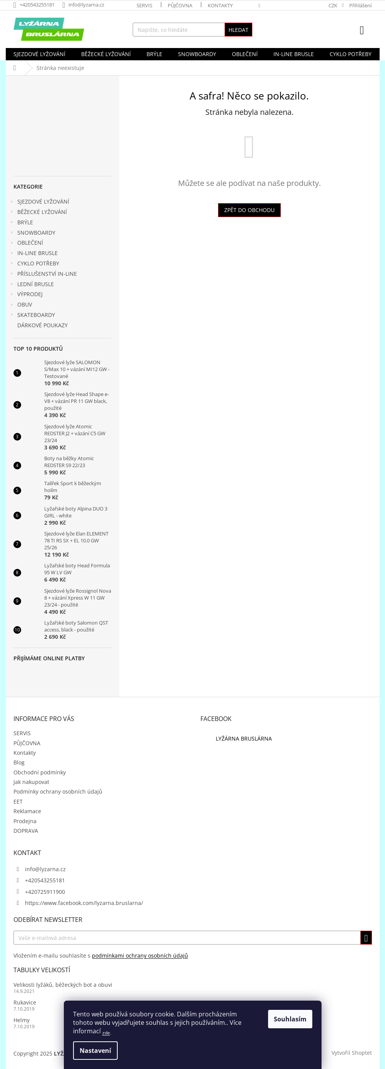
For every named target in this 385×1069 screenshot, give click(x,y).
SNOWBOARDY (32, 233)
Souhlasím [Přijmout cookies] (290, 1019)
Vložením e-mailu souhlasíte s (100, 955)
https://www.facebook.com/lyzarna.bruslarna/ (84, 903)
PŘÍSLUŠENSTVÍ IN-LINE (43, 274)
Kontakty (220, 5)
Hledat (238, 29)
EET (18, 801)
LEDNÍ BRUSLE (32, 285)
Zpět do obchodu (249, 210)
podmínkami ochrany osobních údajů (140, 955)
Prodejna (25, 821)
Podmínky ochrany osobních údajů (57, 791)
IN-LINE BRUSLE (34, 254)
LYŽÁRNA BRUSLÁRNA (244, 738)
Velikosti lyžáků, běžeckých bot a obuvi (62, 984)
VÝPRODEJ (26, 295)
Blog (19, 762)
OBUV (21, 305)
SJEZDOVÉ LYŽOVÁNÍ (39, 202)
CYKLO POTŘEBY (34, 264)
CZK (333, 5)
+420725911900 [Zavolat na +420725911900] (45, 891)
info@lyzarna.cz (45, 869)
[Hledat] (192, 29)
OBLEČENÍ (26, 243)
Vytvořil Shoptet (352, 1052)
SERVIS (144, 5)
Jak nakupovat (31, 782)
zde (106, 1032)
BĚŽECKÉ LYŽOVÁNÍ (38, 212)
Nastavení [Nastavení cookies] (95, 1050)
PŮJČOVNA (180, 5)
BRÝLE (21, 223)
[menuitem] (39, 54)
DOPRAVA (25, 830)
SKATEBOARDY (32, 315)
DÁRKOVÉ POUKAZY (43, 325)
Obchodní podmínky (39, 772)
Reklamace (27, 811)
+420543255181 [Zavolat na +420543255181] (45, 880)
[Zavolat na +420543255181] (37, 4)
